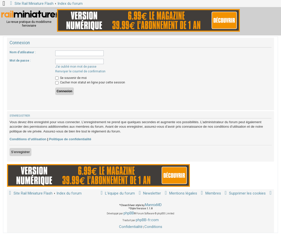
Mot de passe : (20, 60)
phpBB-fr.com (147, 220)
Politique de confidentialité (70, 139)
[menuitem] (244, 193)
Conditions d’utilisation (28, 139)
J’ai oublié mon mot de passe (75, 66)
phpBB (129, 213)
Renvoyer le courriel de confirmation (80, 71)
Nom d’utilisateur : (23, 52)
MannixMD (153, 205)
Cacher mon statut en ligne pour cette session (90, 82)
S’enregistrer (20, 152)
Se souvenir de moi (71, 78)
